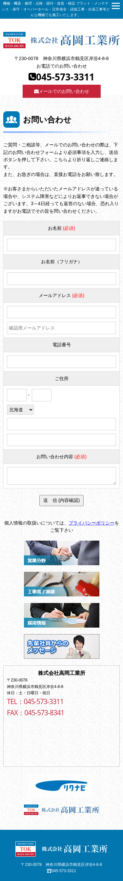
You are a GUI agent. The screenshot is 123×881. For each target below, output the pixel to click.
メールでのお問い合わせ (61, 91)
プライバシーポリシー (91, 523)
